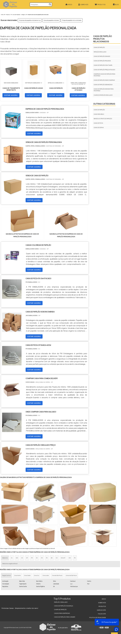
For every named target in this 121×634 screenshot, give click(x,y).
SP (27, 558)
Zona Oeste (27, 575)
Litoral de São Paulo (71, 575)
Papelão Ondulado (61, 602)
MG (17, 558)
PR (32, 558)
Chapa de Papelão (60, 609)
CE (57, 558)
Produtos (100, 4)
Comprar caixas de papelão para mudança (104, 75)
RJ (12, 558)
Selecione (5, 558)
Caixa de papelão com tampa (103, 65)
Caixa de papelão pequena (102, 61)
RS (42, 558)
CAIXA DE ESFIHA (99, 127)
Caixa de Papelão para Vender (64, 617)
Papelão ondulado (100, 52)
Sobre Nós (83, 4)
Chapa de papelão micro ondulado (71, 20)
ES (22, 558)
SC (37, 558)
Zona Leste (45, 575)
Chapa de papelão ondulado (103, 95)
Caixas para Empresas (62, 613)
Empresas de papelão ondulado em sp (30, 20)
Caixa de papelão (99, 47)
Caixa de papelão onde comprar (104, 80)
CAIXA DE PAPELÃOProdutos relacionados (102, 39)
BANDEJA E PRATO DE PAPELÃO (103, 119)
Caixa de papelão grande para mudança (104, 90)
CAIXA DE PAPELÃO (99, 110)
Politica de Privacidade (97, 617)
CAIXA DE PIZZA (98, 123)
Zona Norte (17, 575)
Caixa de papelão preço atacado (104, 70)
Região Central (6, 575)
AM (70, 558)
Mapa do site (101, 610)
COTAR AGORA (11, 95)
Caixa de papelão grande (102, 56)
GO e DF (63, 558)
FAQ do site (102, 614)
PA (75, 558)
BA (52, 558)
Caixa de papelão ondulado (51, 20)
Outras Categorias (104, 103)
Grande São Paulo (57, 575)
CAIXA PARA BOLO (99, 114)
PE (47, 558)
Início (68, 4)
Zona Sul (36, 575)
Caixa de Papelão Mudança (63, 606)
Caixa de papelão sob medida (103, 85)
